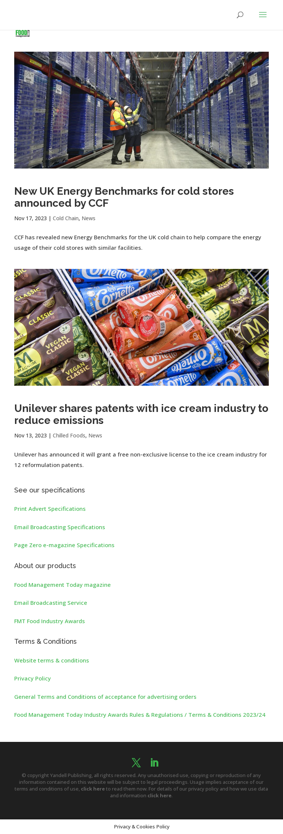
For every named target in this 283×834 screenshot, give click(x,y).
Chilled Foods (69, 435)
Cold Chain (66, 218)
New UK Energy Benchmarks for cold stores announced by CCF (124, 197)
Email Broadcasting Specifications (59, 527)
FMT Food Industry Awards (49, 621)
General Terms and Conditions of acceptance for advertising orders (105, 696)
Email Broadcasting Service (50, 602)
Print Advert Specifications (50, 508)
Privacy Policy (32, 678)
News (88, 218)
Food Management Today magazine (62, 584)
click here (93, 788)
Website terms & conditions (51, 660)
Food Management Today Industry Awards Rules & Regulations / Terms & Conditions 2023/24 (139, 714)
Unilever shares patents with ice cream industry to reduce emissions (141, 414)
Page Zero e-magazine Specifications (64, 545)
